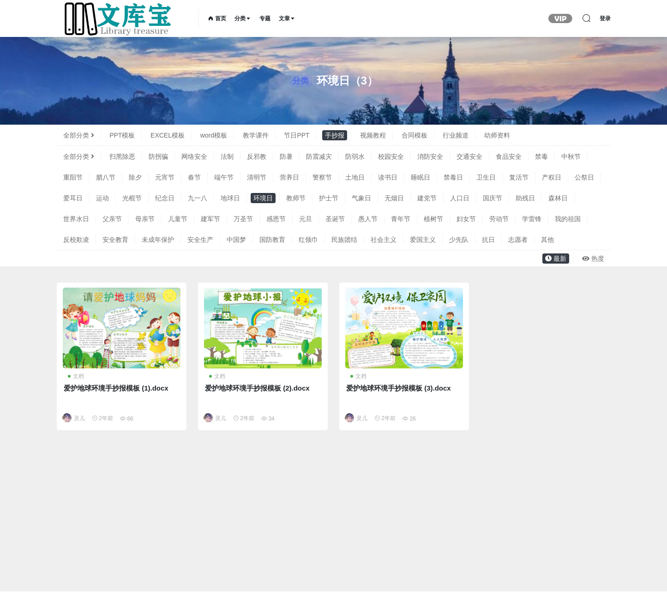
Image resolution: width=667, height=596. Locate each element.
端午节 (224, 177)
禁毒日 (453, 177)
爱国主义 (423, 239)
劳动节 (499, 219)
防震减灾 (319, 156)
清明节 (256, 177)
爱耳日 (73, 198)
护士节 (328, 198)
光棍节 (132, 198)
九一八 (197, 198)
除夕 (135, 177)
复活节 (519, 177)
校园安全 (391, 156)
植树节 (433, 219)
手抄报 (334, 135)
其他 (547, 239)
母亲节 (145, 219)
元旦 (305, 219)
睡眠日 (420, 177)
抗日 (488, 239)
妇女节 (466, 219)
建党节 (427, 198)
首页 (217, 18)
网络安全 (194, 156)
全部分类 (78, 135)
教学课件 (256, 135)
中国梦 (236, 239)
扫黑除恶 (122, 156)
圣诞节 (335, 219)
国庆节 (492, 198)
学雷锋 (531, 219)
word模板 (213, 135)
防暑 (286, 156)
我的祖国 (568, 219)
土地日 (355, 177)
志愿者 (518, 239)
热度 (593, 258)
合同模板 (414, 135)
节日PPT (296, 135)
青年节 (400, 219)
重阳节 (73, 177)
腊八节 (105, 177)
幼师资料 (497, 135)
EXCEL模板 (167, 135)
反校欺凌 (76, 239)
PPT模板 (122, 135)
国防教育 (272, 239)
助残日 (525, 198)
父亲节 (112, 219)
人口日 (459, 198)
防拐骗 (158, 156)
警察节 (322, 177)
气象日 (361, 198)
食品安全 (509, 156)
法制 (227, 156)
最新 (555, 258)
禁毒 (541, 156)
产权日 (551, 177)
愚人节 (368, 219)
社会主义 (384, 239)
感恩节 (276, 219)
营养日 (289, 177)
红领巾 (308, 239)
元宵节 (164, 177)
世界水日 (76, 219)
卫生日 (486, 177)
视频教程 (373, 135)
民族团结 (344, 239)
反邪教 (256, 156)
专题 (264, 18)
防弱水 (355, 156)
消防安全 (430, 156)
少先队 (459, 239)
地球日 (230, 198)
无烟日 (394, 198)
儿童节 (177, 219)
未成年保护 (158, 239)
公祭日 (584, 177)
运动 (102, 198)
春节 (194, 177)
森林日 (558, 198)
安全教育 (115, 239)
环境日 (263, 198)
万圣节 (243, 219)
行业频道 (456, 135)
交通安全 (469, 156)
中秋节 (571, 156)
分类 (242, 18)
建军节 (210, 219)
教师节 (296, 198)
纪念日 (164, 198)
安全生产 (200, 239)
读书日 (387, 177)
